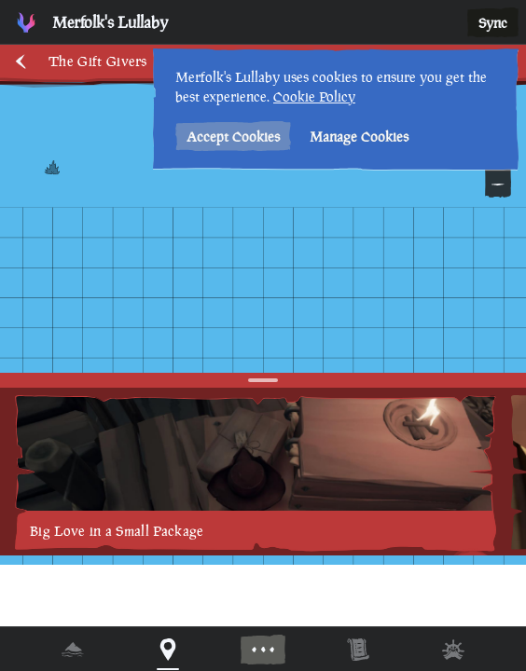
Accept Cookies (233, 136)
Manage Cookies (359, 136)
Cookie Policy (314, 96)
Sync (492, 23)
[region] (263, 335)
